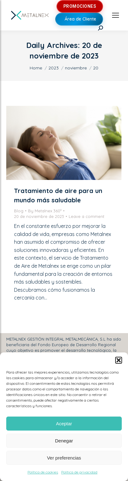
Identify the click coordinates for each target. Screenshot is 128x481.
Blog (18, 210)
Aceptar (64, 423)
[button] (119, 360)
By (45, 210)
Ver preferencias (64, 457)
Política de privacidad (79, 472)
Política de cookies (42, 472)
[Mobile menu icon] (115, 15)
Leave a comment (86, 216)
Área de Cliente (80, 19)
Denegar (64, 440)
